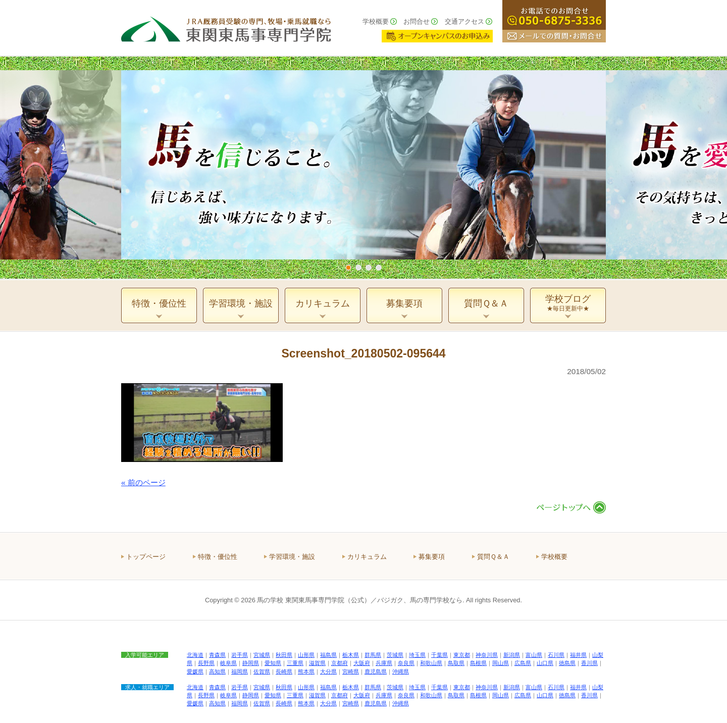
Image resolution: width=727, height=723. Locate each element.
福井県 (578, 655)
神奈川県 (487, 655)
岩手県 (239, 655)
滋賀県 (317, 663)
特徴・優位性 (217, 556)
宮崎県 (350, 671)
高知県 (217, 671)
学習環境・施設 (292, 556)
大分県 (328, 671)
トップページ (146, 556)
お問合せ (416, 21)
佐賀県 (261, 671)
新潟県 (511, 655)
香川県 (589, 663)
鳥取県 (456, 663)
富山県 (534, 655)
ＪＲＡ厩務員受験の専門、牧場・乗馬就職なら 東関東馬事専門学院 (226, 28)
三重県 (295, 663)
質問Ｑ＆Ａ (493, 556)
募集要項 (432, 556)
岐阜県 (228, 663)
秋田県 (284, 655)
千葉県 (439, 655)
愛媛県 (195, 671)
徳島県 (567, 663)
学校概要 (375, 21)
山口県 (545, 663)
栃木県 (350, 655)
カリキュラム (367, 556)
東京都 (461, 655)
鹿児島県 (376, 671)
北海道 (195, 655)
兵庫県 (384, 663)
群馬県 (373, 655)
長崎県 (284, 671)
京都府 (339, 663)
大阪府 (361, 663)
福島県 (328, 655)
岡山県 (500, 663)
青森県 (217, 655)
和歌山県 (431, 663)
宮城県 (261, 655)
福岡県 (239, 671)
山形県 (306, 655)
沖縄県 (400, 671)
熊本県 (306, 671)
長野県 (206, 663)
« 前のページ (143, 482)
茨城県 (395, 655)
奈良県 (406, 663)
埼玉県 (417, 655)
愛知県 (273, 663)
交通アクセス (464, 21)
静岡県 (250, 663)
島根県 (478, 663)
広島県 (522, 663)
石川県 (556, 655)
